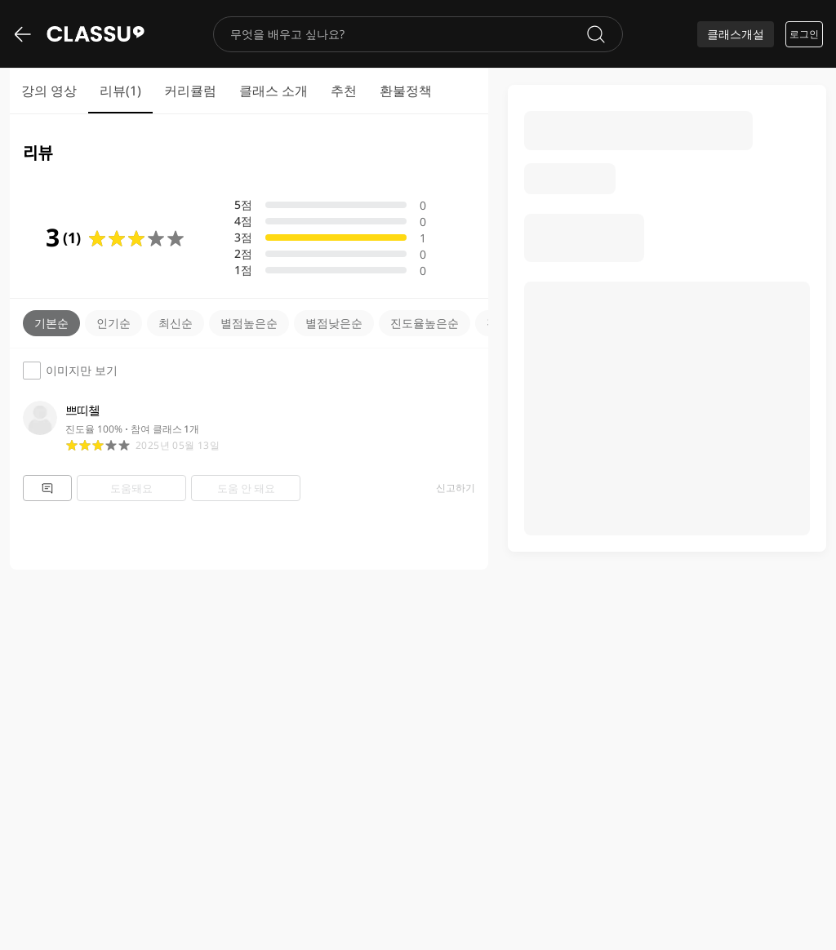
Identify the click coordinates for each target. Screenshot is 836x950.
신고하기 (455, 488)
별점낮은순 (333, 323)
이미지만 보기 (70, 370)
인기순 (113, 323)
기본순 (51, 323)
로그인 (804, 34)
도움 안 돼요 (246, 488)
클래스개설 (735, 34)
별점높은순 (249, 323)
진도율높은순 (424, 323)
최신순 (175, 323)
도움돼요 (131, 488)
